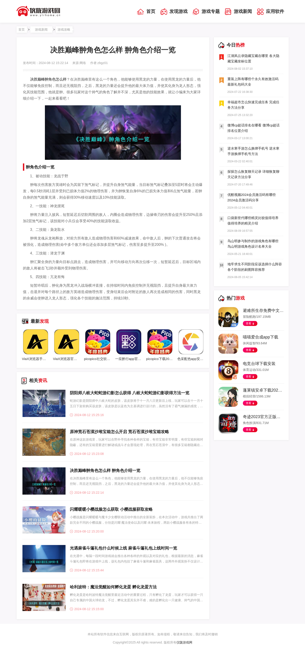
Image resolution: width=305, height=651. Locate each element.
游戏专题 (206, 11)
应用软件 (270, 11)
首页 (146, 11)
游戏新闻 (238, 11)
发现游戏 (174, 11)
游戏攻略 (64, 29)
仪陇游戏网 (184, 642)
